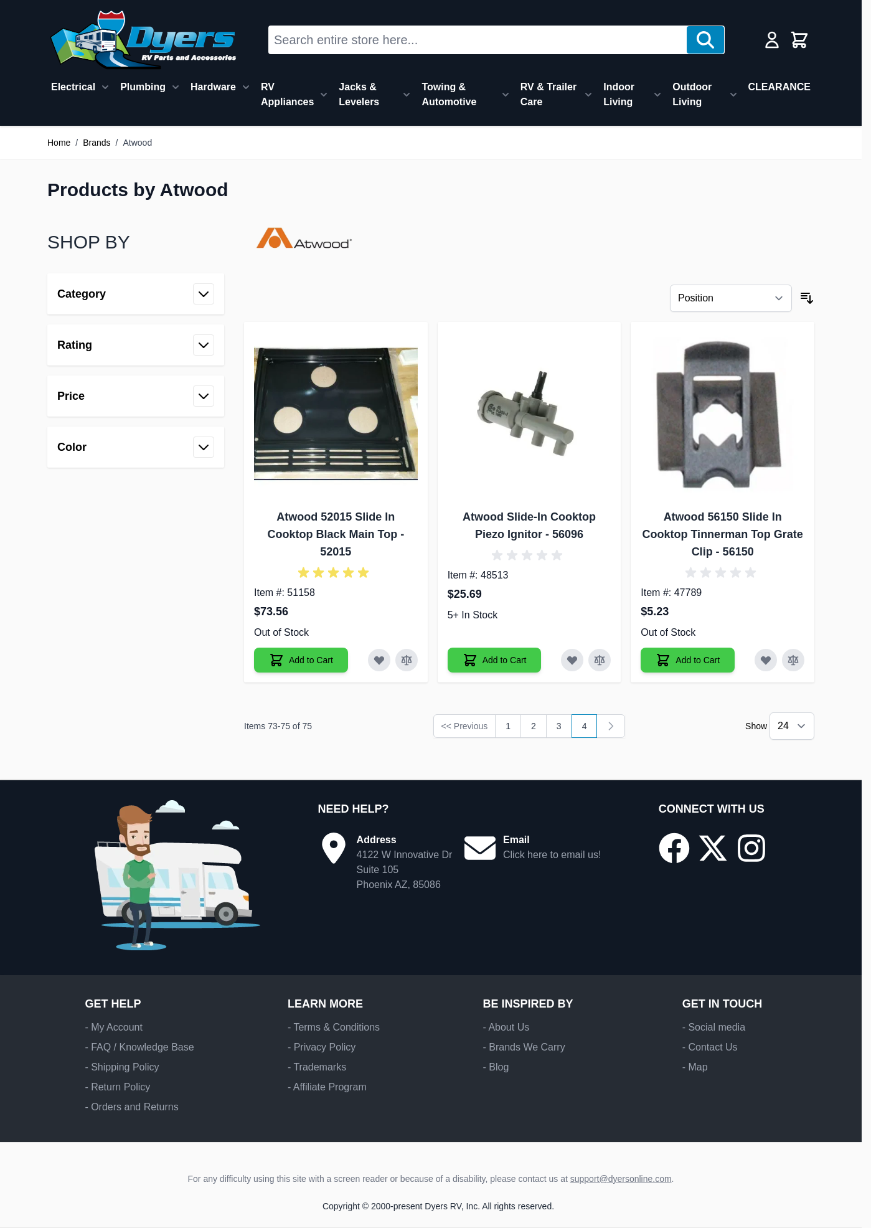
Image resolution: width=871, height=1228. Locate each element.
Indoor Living (618, 94)
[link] (610, 726)
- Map (695, 1067)
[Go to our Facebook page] (674, 848)
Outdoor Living (692, 94)
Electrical (73, 87)
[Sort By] (731, 298)
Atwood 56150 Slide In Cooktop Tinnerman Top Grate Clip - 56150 (722, 534)
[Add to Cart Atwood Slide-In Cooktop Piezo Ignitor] (495, 660)
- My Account (113, 1027)
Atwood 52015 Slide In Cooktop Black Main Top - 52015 (335, 534)
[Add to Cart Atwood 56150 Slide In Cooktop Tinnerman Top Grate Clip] (688, 660)
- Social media (713, 1027)
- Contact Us (710, 1047)
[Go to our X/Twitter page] (712, 848)
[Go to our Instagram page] (751, 848)
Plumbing (143, 87)
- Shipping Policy (122, 1067)
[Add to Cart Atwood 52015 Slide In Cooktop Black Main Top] (301, 660)
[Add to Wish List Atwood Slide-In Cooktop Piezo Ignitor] (572, 660)
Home (58, 143)
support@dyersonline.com (621, 1179)
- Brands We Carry (524, 1047)
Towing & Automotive (448, 94)
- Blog (496, 1067)
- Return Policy (117, 1087)
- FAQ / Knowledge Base (139, 1047)
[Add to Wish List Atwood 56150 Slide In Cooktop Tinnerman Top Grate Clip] (766, 660)
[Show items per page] (792, 726)
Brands (96, 143)
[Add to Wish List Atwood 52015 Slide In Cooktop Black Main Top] (379, 660)
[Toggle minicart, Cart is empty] (799, 40)
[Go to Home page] (142, 39)
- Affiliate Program (327, 1087)
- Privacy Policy (321, 1047)
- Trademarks (317, 1067)
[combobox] (478, 40)
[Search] (705, 40)
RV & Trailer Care (548, 94)
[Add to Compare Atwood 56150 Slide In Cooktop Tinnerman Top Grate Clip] (793, 660)
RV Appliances (287, 94)
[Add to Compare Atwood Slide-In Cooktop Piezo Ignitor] (599, 660)
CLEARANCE (779, 87)
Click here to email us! (552, 854)
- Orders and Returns (131, 1107)
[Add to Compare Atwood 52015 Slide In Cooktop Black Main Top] (406, 660)
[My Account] (772, 40)
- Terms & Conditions (334, 1027)
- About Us (506, 1027)
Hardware (213, 87)
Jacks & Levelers (359, 94)
